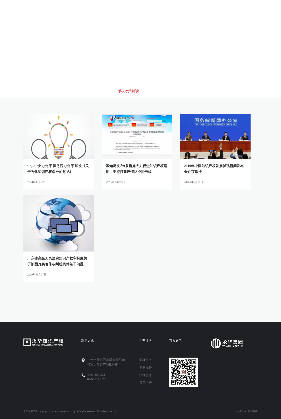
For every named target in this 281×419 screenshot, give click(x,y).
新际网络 (253, 411)
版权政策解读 (128, 91)
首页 (115, 12)
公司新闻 (30, 91)
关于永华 (153, 12)
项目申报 (145, 382)
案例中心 (190, 12)
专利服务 (145, 367)
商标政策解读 (60, 91)
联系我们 (246, 12)
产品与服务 (132, 12)
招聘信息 (228, 12)
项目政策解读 (94, 91)
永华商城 (265, 12)
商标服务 (145, 359)
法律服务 (145, 375)
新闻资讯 (209, 12)
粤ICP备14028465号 (107, 411)
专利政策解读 (162, 91)
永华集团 (171, 12)
